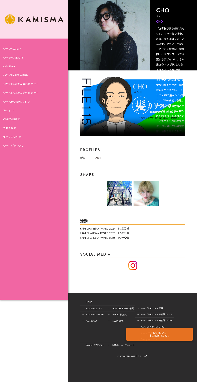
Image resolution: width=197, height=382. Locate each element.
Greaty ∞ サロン (127, 339)
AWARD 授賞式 (11, 128)
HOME (67, 304)
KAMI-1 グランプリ (13, 154)
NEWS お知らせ (12, 145)
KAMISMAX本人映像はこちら (178, 324)
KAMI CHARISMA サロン (16, 110)
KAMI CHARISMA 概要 (15, 84)
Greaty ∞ (8, 119)
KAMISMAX (9, 75)
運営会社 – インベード (75, 345)
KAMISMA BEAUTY (13, 66)
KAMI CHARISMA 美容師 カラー (21, 101)
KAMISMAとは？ (12, 57)
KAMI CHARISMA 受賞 (130, 310)
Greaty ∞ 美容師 (127, 333)
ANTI (76, 164)
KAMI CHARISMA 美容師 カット (21, 92)
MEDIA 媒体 (9, 136)
